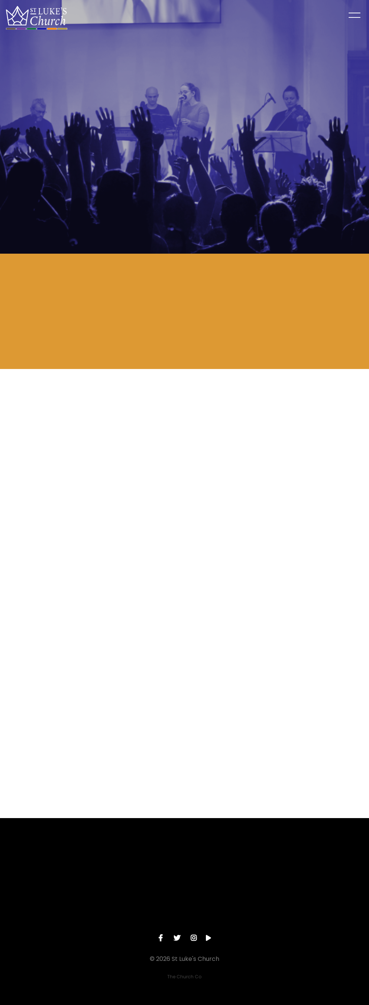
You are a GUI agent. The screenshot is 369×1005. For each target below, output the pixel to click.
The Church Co (184, 976)
